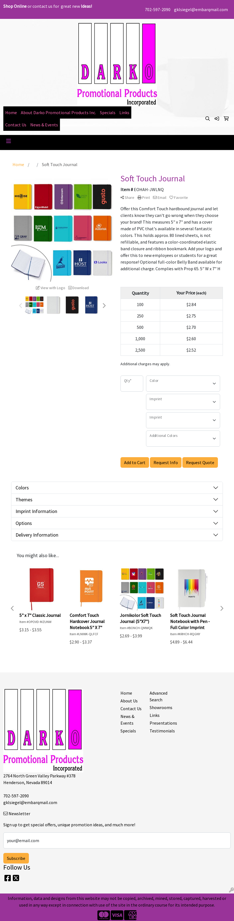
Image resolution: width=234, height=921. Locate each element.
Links (124, 112)
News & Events (44, 124)
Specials (107, 112)
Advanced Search (158, 696)
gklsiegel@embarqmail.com (201, 9)
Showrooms (161, 707)
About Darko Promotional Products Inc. (58, 112)
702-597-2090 (157, 9)
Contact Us (15, 124)
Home (11, 112)
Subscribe (16, 858)
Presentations (161, 723)
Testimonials (161, 731)
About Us (129, 701)
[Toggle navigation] (8, 141)
